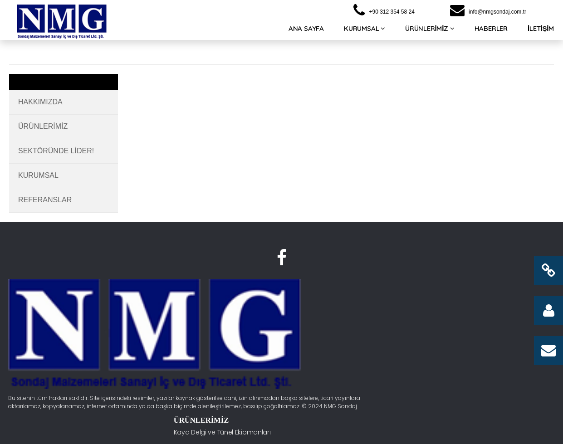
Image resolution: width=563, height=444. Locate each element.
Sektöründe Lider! (56, 151)
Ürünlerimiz (43, 126)
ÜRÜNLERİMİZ (430, 31)
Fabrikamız (338, 320)
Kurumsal (38, 175)
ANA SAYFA (306, 31)
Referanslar (45, 200)
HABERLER (491, 31)
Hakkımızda (40, 102)
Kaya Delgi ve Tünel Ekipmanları (242, 304)
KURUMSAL (364, 31)
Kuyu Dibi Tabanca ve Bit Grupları (231, 357)
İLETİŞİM (541, 31)
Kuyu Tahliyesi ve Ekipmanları (238, 336)
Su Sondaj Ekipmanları (227, 320)
